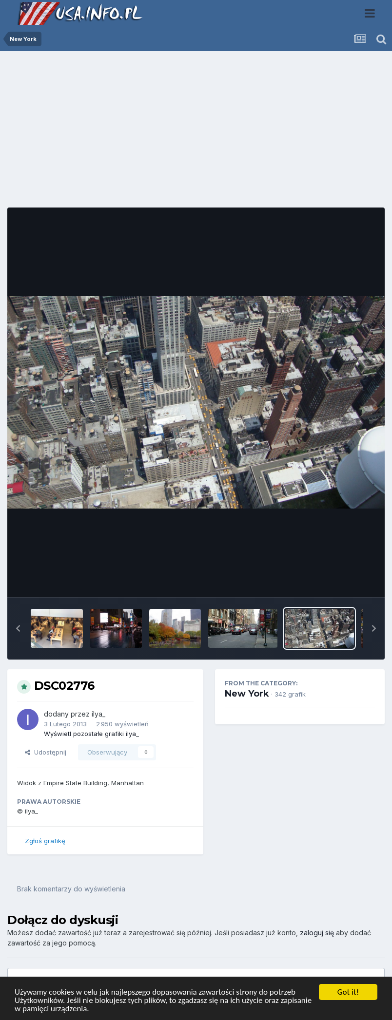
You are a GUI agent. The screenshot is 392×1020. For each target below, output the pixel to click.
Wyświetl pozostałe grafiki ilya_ (91, 733)
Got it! (348, 992)
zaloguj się (317, 932)
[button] (18, 628)
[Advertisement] (196, 133)
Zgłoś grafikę (45, 841)
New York (247, 693)
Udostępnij (45, 752)
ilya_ (98, 714)
